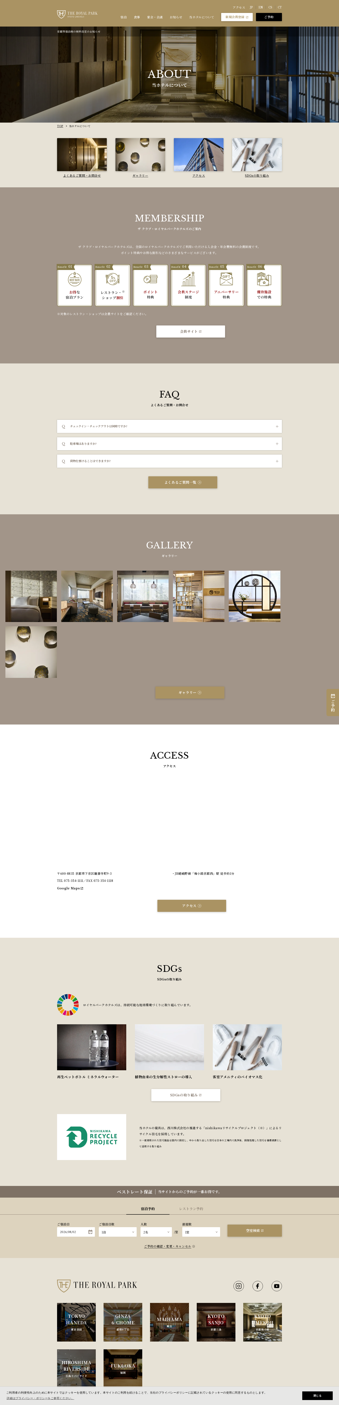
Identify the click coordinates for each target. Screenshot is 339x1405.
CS (270, 7)
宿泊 (124, 17)
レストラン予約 (191, 1152)
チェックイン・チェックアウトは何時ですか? (98, 426)
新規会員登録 (236, 17)
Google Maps (70, 832)
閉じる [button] (317, 1395)
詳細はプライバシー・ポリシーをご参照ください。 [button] (40, 1398)
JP (251, 7)
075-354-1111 (73, 824)
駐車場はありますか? (83, 444)
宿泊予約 (148, 1152)
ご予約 (269, 17)
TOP (60, 126)
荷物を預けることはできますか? (90, 461)
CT (280, 7)
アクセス (239, 7)
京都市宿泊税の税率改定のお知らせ (79, 31)
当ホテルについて (201, 17)
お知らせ (176, 17)
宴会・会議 (155, 17)
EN (261, 7)
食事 (137, 17)
